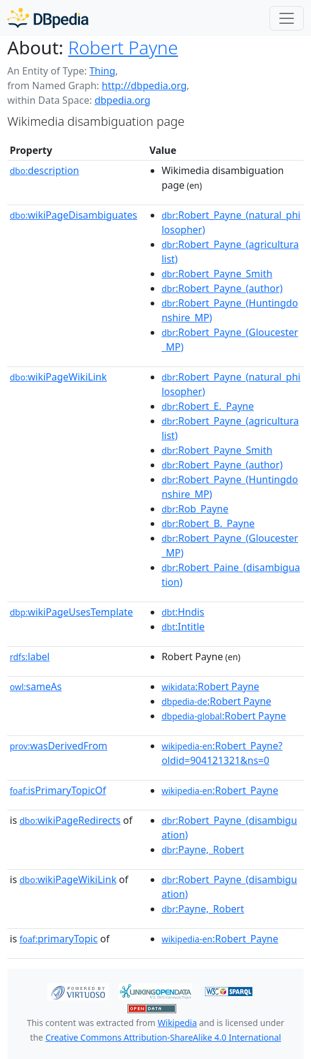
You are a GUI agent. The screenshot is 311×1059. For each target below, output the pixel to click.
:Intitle (183, 626)
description (44, 170)
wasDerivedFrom (58, 745)
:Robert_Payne (220, 790)
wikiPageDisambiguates (73, 215)
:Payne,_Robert (203, 849)
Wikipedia (177, 1022)
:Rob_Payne (195, 508)
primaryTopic (59, 938)
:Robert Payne (210, 686)
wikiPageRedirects (70, 820)
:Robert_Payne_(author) (222, 288)
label (30, 656)
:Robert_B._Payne (208, 523)
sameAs (36, 686)
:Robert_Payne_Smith (217, 273)
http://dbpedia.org (144, 85)
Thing (102, 71)
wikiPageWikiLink (58, 377)
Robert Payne (123, 47)
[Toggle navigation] (287, 18)
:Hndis (183, 612)
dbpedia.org (123, 100)
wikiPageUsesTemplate (71, 612)
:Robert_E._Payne (208, 406)
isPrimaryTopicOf (58, 790)
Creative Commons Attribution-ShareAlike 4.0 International (163, 1037)
